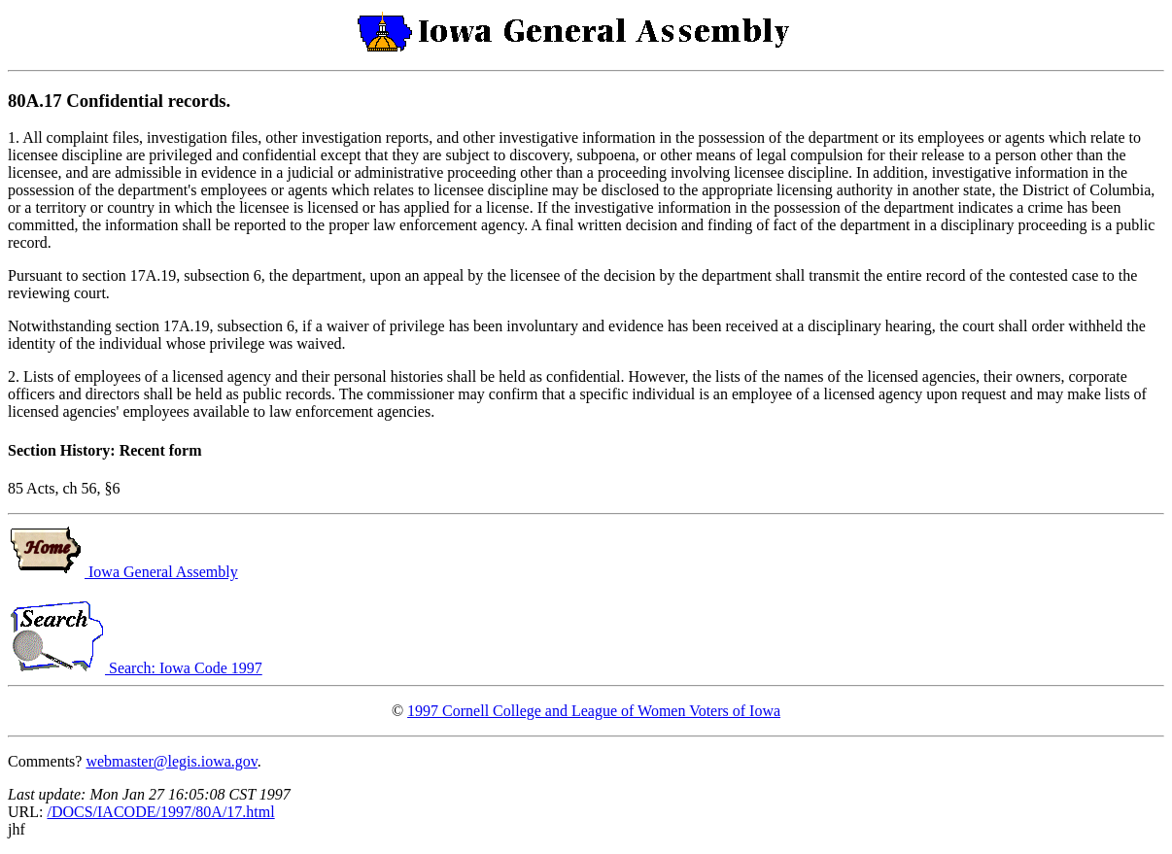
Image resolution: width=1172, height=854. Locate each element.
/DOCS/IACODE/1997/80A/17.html (160, 811)
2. (15, 376)
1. (15, 137)
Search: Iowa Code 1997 (135, 668)
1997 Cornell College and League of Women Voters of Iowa (593, 710)
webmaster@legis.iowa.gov (171, 761)
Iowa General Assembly (123, 572)
